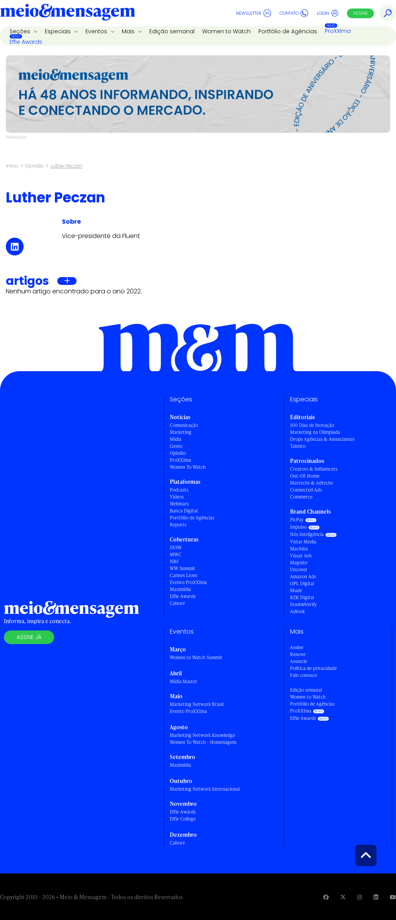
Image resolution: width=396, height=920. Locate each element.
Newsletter (253, 13)
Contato (294, 13)
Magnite (298, 562)
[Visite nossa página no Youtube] (393, 897)
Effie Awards (26, 42)
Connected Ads (306, 490)
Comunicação (184, 425)
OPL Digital (302, 583)
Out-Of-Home (304, 476)
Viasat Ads (301, 555)
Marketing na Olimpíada (315, 432)
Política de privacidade (313, 668)
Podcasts (179, 490)
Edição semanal (172, 31)
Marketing (180, 432)
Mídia (175, 439)
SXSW (176, 547)
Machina (299, 548)
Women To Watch (188, 467)
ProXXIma (338, 31)
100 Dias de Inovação (312, 425)
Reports (178, 524)
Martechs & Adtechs (311, 483)
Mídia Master (183, 681)
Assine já (29, 637)
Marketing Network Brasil (197, 704)
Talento (298, 446)
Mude (296, 590)
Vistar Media (303, 541)
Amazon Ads (303, 576)
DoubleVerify (303, 604)
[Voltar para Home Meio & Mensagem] (67, 13)
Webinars (179, 503)
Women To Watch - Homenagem (203, 742)
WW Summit (182, 568)
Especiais (58, 31)
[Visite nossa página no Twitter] (343, 897)
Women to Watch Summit (196, 657)
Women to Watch (226, 31)
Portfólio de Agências (287, 31)
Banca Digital (184, 510)
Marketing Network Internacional (205, 789)
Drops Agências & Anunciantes (322, 439)
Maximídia (180, 589)
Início (12, 166)
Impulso (298, 527)
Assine (360, 13)
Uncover (298, 569)
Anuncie (298, 661)
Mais (129, 31)
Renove (298, 654)
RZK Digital (302, 597)
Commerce (301, 496)
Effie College (183, 818)
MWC (175, 554)
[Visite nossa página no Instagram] (359, 897)
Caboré (177, 603)
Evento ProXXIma (188, 582)
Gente (176, 446)
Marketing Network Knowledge (202, 735)
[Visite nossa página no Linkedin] (376, 897)
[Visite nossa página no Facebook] (326, 897)
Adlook (297, 611)
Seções (21, 31)
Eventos (97, 31)
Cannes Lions (183, 575)
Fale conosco (303, 675)
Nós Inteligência (307, 534)
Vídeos (177, 496)
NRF (174, 561)
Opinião (34, 166)
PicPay (297, 519)
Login (328, 13)
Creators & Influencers (314, 469)
